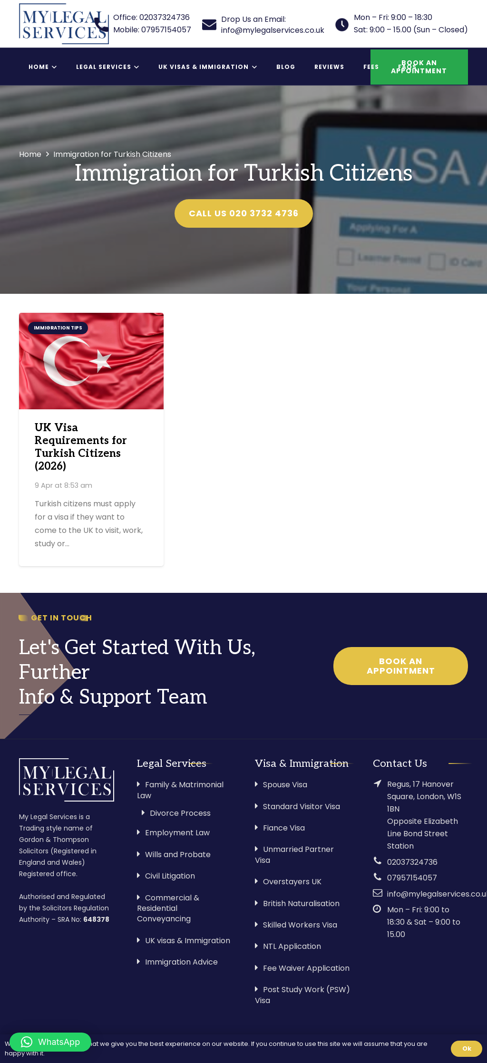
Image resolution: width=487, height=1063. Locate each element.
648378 (96, 919)
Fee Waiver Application (306, 968)
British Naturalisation (301, 903)
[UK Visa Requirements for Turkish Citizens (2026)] (91, 361)
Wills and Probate (178, 854)
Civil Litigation (170, 875)
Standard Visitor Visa (301, 806)
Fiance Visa (284, 827)
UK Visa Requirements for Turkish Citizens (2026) (81, 447)
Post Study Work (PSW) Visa (302, 994)
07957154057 (412, 877)
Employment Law (177, 832)
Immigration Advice (181, 962)
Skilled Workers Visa (300, 924)
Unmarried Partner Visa (294, 854)
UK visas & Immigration (187, 940)
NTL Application (292, 946)
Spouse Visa (285, 784)
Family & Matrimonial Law (180, 790)
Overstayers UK (292, 881)
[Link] (64, 23)
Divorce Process (180, 813)
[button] (50, 1042)
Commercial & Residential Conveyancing (168, 908)
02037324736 (412, 862)
